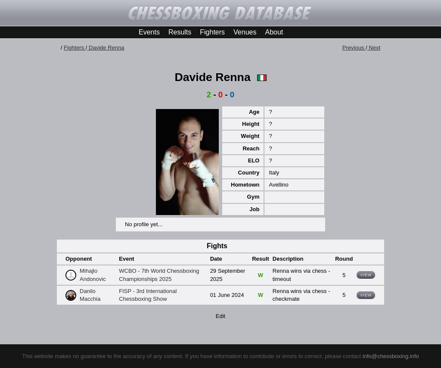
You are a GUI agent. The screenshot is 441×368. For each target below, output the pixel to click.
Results (179, 32)
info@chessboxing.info (391, 356)
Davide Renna (105, 47)
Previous (354, 47)
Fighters (212, 32)
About (274, 32)
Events (149, 32)
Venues (244, 32)
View (366, 275)
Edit (220, 316)
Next (373, 47)
